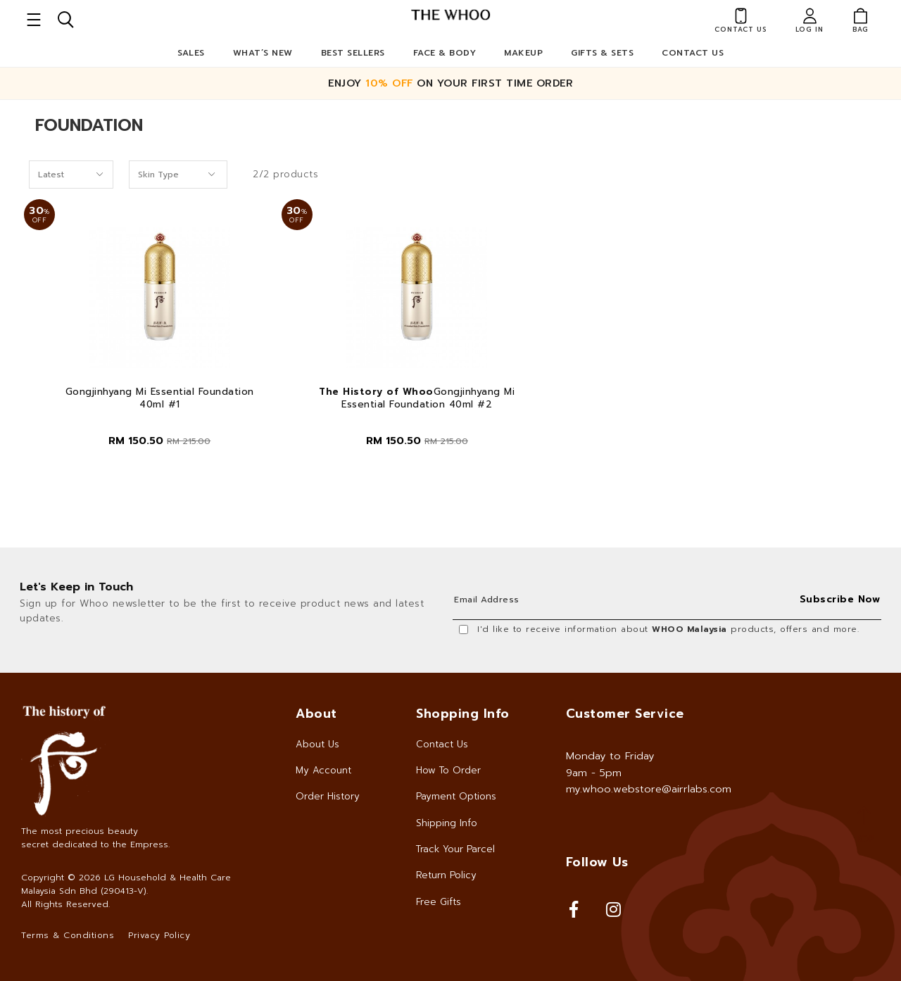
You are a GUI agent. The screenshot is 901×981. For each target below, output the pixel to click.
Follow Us (597, 862)
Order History (328, 796)
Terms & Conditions (67, 935)
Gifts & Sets (602, 52)
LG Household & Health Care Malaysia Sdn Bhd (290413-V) (126, 884)
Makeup (523, 52)
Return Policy (446, 875)
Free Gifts (438, 901)
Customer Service (625, 713)
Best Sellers (353, 52)
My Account (323, 770)
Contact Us (693, 52)
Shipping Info (446, 823)
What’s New (263, 52)
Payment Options (456, 796)
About (316, 713)
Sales (191, 52)
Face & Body (445, 52)
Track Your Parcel (455, 849)
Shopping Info (463, 713)
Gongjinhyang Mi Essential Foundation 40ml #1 (159, 398)
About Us (317, 744)
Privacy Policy (159, 935)
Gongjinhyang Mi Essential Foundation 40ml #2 (417, 398)
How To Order (448, 770)
